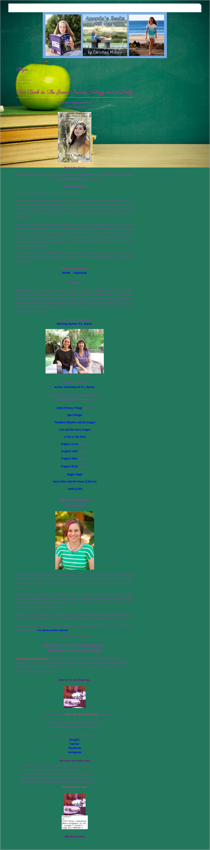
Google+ (74, 739)
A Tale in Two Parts (75, 436)
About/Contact (25, 80)
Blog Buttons (24, 83)
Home (21, 76)
